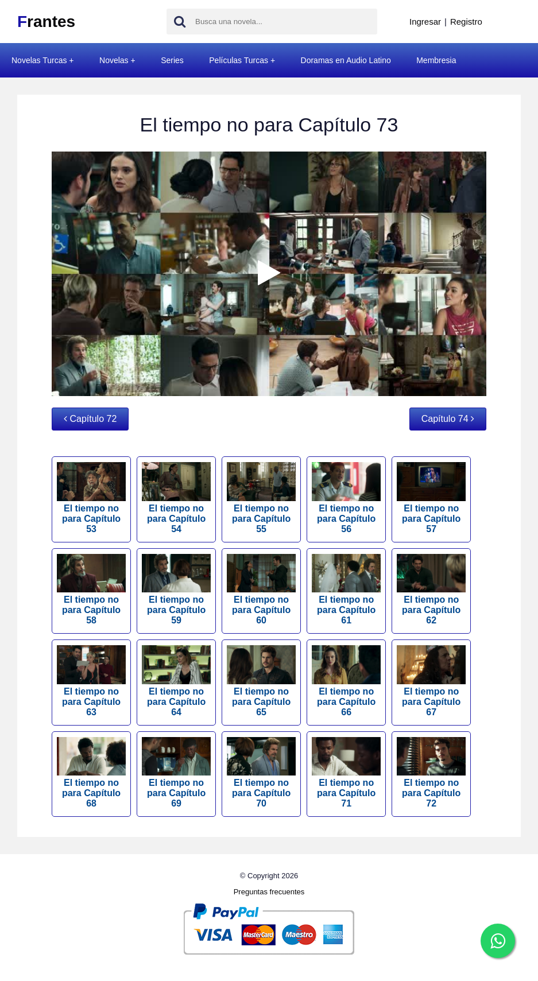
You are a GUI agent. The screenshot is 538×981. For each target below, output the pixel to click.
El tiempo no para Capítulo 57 (431, 498)
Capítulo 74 (447, 419)
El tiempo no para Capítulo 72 (431, 773)
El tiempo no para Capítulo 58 (91, 590)
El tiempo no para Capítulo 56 (346, 498)
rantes (46, 21)
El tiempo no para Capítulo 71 (346, 773)
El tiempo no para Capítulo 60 (261, 590)
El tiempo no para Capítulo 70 (261, 773)
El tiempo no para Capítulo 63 (91, 681)
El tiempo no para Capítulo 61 (346, 590)
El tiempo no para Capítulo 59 (176, 590)
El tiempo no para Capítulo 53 (91, 498)
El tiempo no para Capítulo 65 (261, 681)
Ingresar (425, 21)
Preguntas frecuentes (269, 891)
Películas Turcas (238, 60)
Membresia (436, 60)
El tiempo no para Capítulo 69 (176, 773)
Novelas (114, 60)
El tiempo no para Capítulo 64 (176, 681)
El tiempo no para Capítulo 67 (431, 681)
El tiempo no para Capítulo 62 (431, 590)
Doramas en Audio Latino (346, 60)
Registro (466, 21)
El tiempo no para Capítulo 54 (176, 498)
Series (172, 60)
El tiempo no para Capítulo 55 (261, 498)
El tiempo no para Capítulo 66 (346, 681)
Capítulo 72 (90, 419)
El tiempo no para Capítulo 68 (91, 773)
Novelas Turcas (39, 60)
